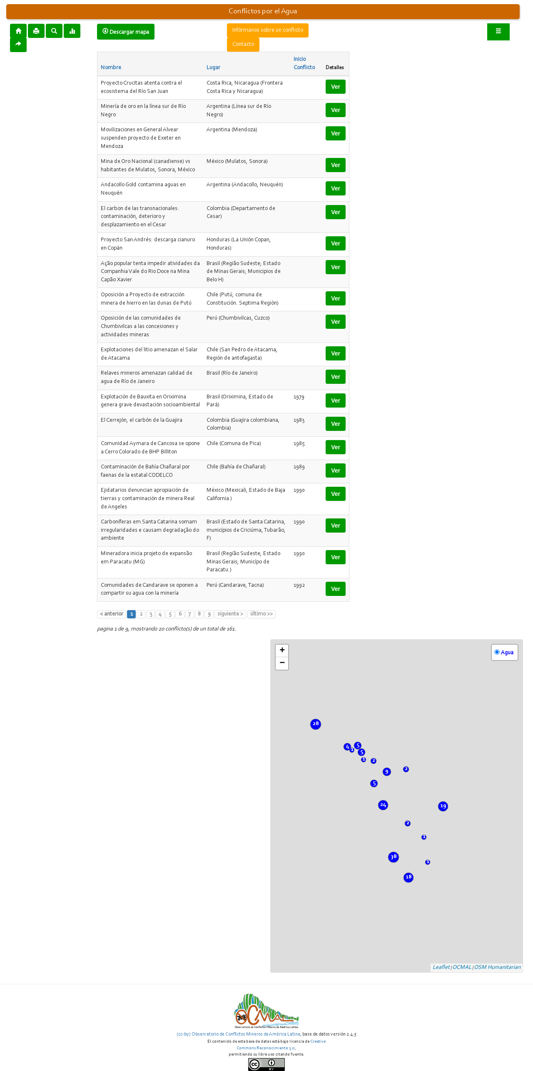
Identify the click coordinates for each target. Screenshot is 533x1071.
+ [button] (282, 651)
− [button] (282, 663)
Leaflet (441, 968)
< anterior (111, 614)
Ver (335, 86)
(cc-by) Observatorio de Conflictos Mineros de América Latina (238, 1034)
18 (409, 877)
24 (383, 805)
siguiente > (230, 614)
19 (443, 806)
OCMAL (461, 968)
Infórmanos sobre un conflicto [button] (267, 30)
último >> (261, 614)
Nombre (111, 68)
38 (394, 857)
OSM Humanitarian (497, 968)
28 (316, 724)
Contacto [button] (243, 45)
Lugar (213, 68)
